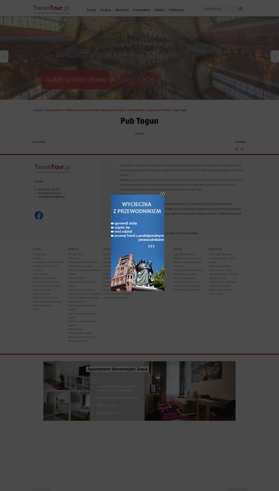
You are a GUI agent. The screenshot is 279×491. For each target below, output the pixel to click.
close (162, 189)
